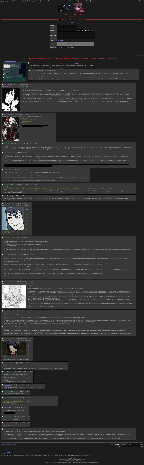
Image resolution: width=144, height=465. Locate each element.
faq (49, 1)
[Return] (76, 19)
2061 (28, 386)
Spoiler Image (90, 30)
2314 (28, 424)
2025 (23, 197)
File (58, 41)
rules (46, 1)
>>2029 (32, 238)
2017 (73, 64)
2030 (28, 312)
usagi (68, 1)
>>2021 (31, 115)
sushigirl (83, 1)
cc (28, 1)
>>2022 (31, 145)
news (43, 1)
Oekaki (62, 41)
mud (65, 1)
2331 (28, 430)
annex (56, 1)
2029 (27, 283)
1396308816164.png (10, 62)
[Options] (141, 1)
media (17, 1)
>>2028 (35, 185)
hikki (36, 1)
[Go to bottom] (81, 19)
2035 (31, 373)
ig (22, 1)
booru (72, 1)
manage (61, 1)
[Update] (4, 454)
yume (10, 1)
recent (52, 1)
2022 (27, 154)
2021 (27, 145)
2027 (28, 239)
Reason (120, 447)
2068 (28, 392)
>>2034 (76, 64)
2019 (26, 86)
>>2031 (31, 256)
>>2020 (6, 147)
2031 (27, 328)
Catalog (15, 445)
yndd (4, 1)
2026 (27, 205)
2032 (27, 340)
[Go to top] (9, 445)
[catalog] (72, 22)
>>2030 (31, 282)
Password (125, 445)
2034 (27, 364)
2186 (27, 409)
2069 (28, 398)
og (20, 1)
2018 (55, 72)
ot (26, 1)
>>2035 (31, 339)
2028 (27, 256)
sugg (32, 1)
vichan (74, 459)
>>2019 (6, 249)
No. (71, 64)
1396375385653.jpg (10, 284)
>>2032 (6, 381)
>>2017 (6, 367)
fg (7, 1)
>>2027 (30, 86)
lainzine (88, 1)
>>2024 (35, 145)
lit (14, 1)
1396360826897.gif (10, 207)
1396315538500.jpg (10, 88)
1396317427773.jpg (10, 117)
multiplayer (77, 1)
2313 (28, 418)
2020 (27, 115)
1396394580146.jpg (10, 341)
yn (2, 1)
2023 (27, 171)
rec (39, 1)
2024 (27, 185)
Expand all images (139, 57)
